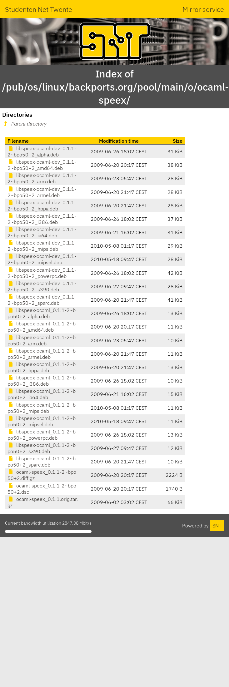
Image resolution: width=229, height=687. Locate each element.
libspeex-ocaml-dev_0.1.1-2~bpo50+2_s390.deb (41, 286)
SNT (217, 525)
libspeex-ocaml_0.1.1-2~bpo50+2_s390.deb (41, 448)
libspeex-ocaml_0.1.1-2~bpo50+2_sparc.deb (41, 461)
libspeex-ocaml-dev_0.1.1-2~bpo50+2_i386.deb (41, 219)
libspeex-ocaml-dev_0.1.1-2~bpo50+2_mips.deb (41, 246)
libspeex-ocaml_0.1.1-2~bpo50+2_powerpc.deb (41, 434)
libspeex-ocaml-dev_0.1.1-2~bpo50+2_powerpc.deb (41, 273)
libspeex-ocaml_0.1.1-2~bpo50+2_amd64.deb (41, 326)
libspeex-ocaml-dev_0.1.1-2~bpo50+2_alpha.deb (41, 151)
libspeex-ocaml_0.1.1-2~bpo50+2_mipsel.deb (41, 421)
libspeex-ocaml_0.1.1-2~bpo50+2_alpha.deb (41, 313)
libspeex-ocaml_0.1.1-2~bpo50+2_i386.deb (41, 380)
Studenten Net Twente (38, 9)
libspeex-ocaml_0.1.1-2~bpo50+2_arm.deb (41, 340)
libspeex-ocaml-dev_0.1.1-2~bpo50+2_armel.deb (41, 192)
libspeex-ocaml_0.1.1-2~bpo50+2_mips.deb (41, 408)
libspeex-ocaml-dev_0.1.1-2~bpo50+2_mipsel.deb (41, 259)
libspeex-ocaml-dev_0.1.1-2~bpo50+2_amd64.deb (41, 165)
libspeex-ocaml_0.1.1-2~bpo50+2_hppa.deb (41, 367)
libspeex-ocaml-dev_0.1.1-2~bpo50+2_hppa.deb (41, 205)
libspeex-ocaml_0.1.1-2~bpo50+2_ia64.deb (41, 394)
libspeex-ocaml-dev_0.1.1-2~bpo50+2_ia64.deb (41, 232)
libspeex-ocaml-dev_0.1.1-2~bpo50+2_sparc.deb (41, 300)
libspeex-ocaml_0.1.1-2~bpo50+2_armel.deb (41, 354)
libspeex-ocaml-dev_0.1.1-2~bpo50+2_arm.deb (41, 178)
